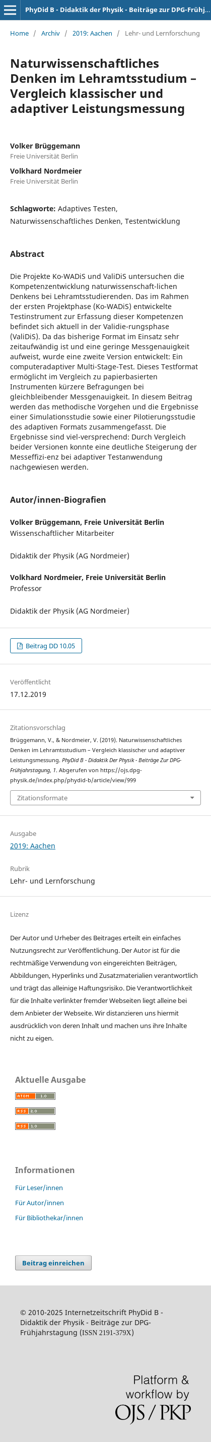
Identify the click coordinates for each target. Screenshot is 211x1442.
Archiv (50, 33)
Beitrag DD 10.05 (49, 645)
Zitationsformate (42, 797)
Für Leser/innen (39, 1187)
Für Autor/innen (39, 1202)
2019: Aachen (92, 33)
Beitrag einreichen (53, 1262)
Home (19, 33)
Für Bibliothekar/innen (49, 1217)
